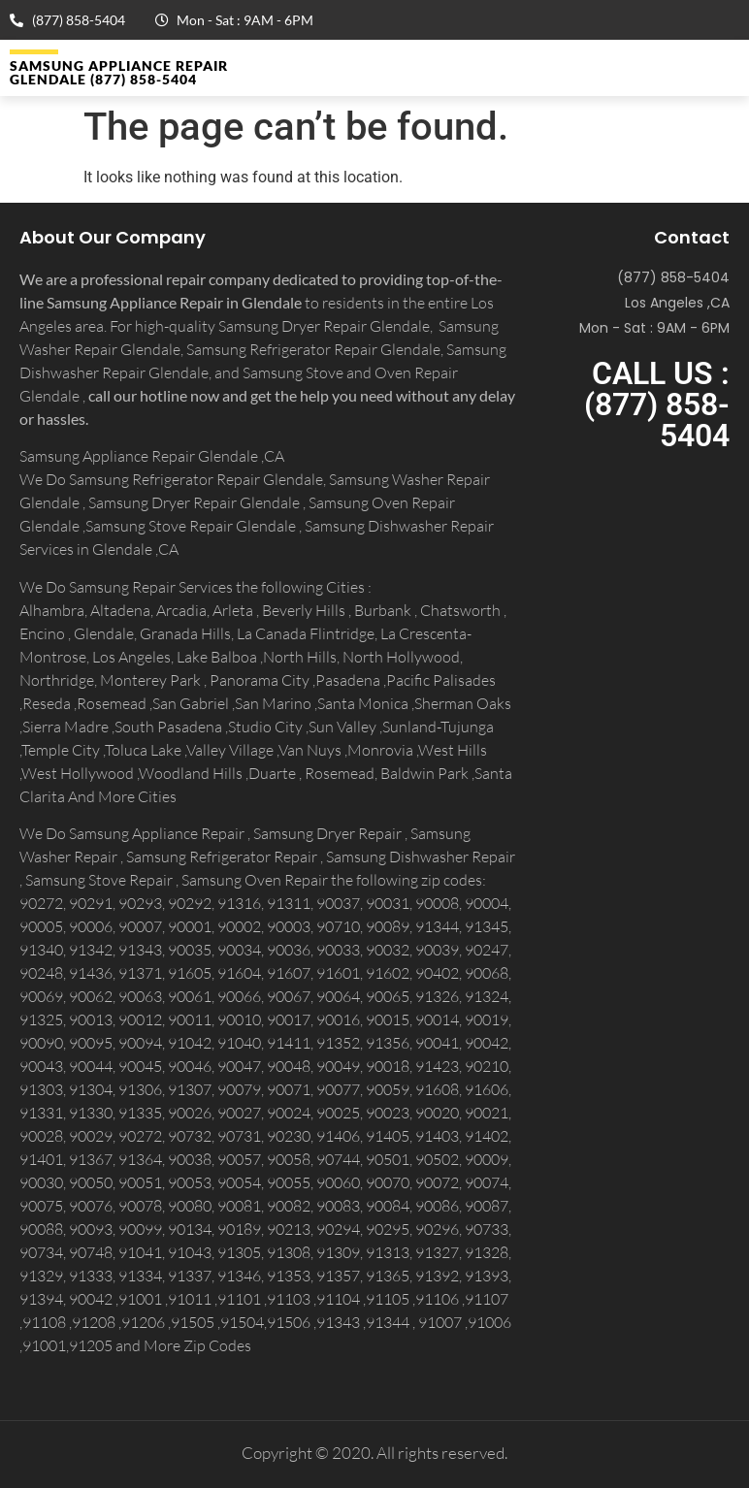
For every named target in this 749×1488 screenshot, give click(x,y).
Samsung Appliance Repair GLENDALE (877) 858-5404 (119, 72)
